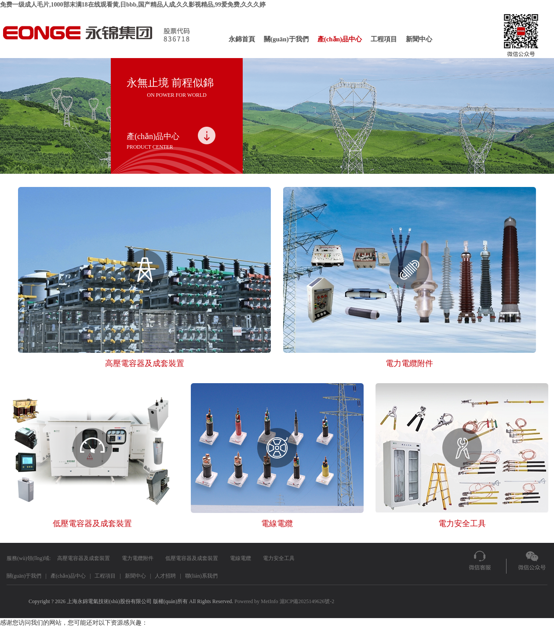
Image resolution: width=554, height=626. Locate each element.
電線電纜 (240, 558)
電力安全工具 (279, 558)
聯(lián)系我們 (201, 576)
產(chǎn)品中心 (339, 39)
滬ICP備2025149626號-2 (307, 601)
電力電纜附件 (137, 558)
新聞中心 (419, 39)
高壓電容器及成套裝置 (83, 558)
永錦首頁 (242, 39)
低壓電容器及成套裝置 (191, 558)
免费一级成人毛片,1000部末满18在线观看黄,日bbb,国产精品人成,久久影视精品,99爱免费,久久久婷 (133, 4)
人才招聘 (165, 576)
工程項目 (384, 39)
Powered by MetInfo (256, 601)
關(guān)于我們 (286, 39)
